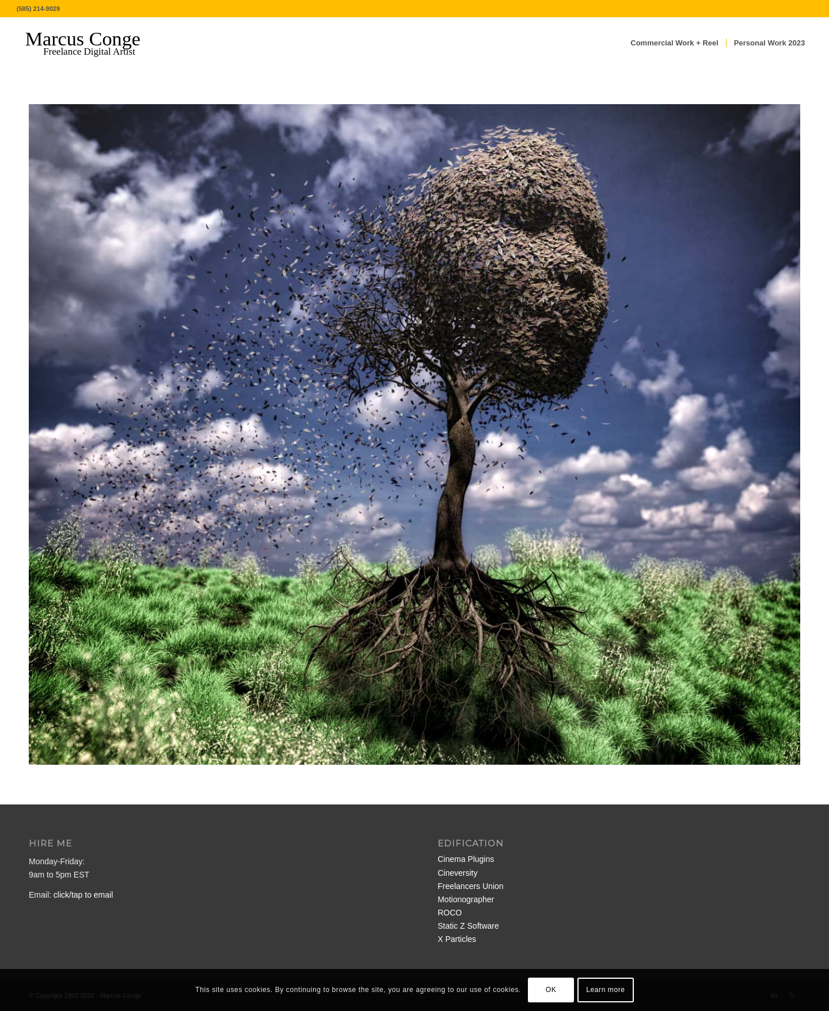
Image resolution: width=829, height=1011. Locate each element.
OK (551, 990)
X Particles (457, 939)
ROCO (450, 912)
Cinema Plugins (466, 859)
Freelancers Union (470, 886)
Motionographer (466, 899)
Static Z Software (468, 925)
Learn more (605, 990)
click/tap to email (83, 894)
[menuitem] (674, 43)
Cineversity (457, 873)
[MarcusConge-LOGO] (91, 43)
